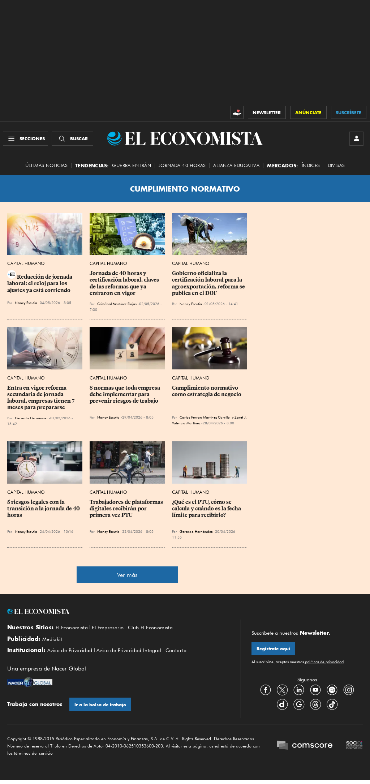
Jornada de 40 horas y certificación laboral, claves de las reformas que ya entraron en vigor (125, 285)
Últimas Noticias (46, 167)
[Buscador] (73, 139)
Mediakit (53, 641)
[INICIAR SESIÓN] (355, 139)
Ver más (127, 576)
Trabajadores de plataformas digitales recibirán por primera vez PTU (127, 510)
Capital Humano (25, 265)
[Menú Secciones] (27, 139)
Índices (311, 167)
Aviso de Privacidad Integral (137, 654)
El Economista (73, 629)
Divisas (336, 167)
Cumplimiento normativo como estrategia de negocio (206, 392)
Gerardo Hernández (31, 419)
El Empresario (112, 629)
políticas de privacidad (324, 664)
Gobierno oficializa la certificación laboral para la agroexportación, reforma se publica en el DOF (209, 285)
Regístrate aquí (274, 651)
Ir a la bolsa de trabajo (100, 708)
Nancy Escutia (26, 305)
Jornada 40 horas (182, 167)
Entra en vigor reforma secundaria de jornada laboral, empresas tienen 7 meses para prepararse (41, 399)
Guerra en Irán (131, 167)
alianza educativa (236, 167)
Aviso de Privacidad (72, 654)
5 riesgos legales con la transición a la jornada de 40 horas (44, 510)
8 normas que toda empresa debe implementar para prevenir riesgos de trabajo (125, 396)
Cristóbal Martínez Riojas (117, 305)
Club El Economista (159, 629)
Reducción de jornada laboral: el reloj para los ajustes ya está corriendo (40, 285)
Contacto (188, 654)
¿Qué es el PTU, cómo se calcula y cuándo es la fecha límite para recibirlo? (207, 510)
